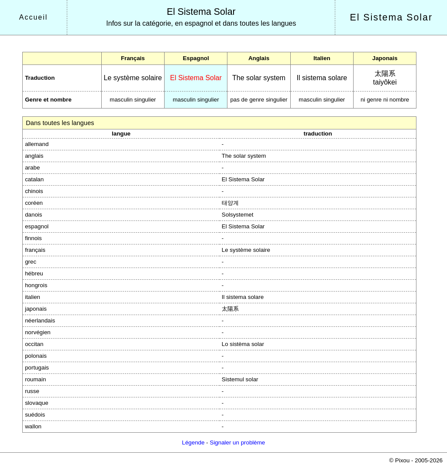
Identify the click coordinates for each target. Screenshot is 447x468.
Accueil (33, 17)
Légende (193, 442)
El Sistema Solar (201, 12)
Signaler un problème (237, 442)
